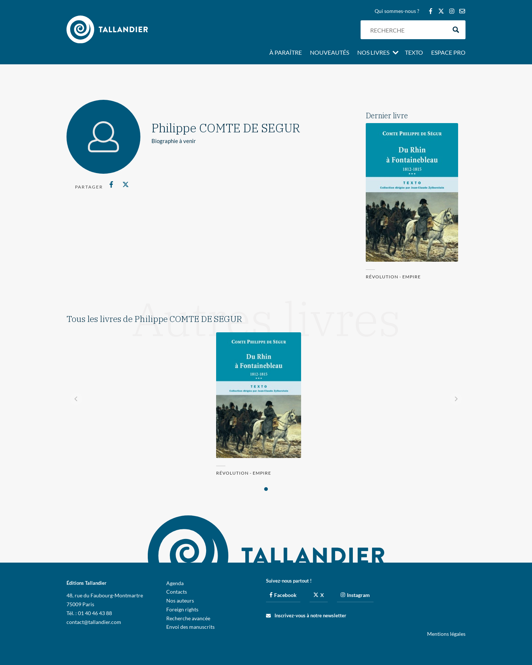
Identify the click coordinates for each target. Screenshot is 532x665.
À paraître (285, 53)
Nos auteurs (180, 600)
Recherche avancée (188, 618)
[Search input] (406, 30)
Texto (414, 53)
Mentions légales (446, 634)
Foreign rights (182, 609)
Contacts (176, 591)
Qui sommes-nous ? (397, 11)
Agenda (175, 583)
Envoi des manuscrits (190, 627)
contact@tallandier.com (93, 622)
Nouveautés (329, 53)
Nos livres (373, 53)
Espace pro (448, 53)
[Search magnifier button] (456, 29)
